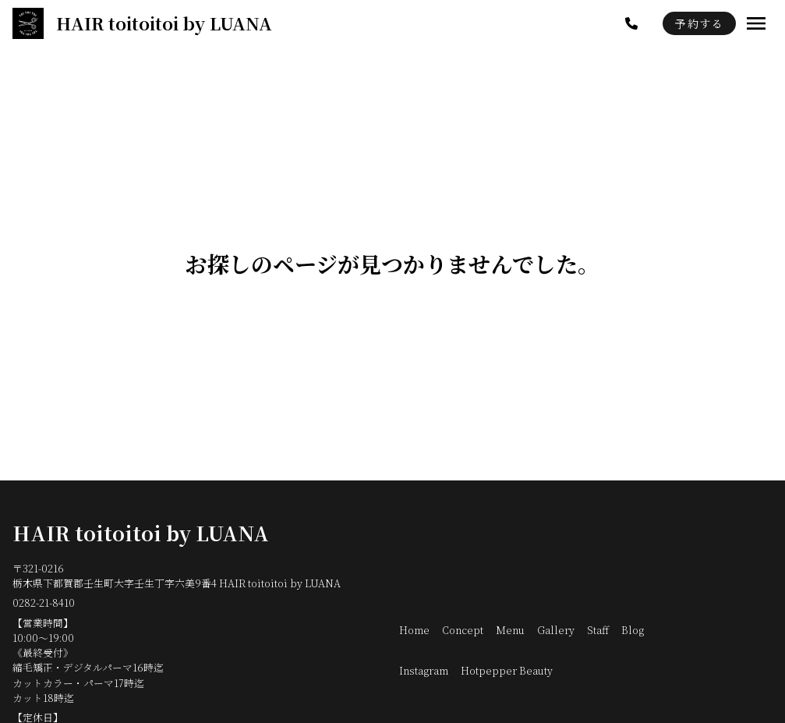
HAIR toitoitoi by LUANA (140, 533)
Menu (510, 629)
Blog (632, 629)
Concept (462, 629)
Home (414, 629)
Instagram (423, 670)
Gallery (556, 629)
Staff (598, 629)
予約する (699, 23)
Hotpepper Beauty (507, 670)
